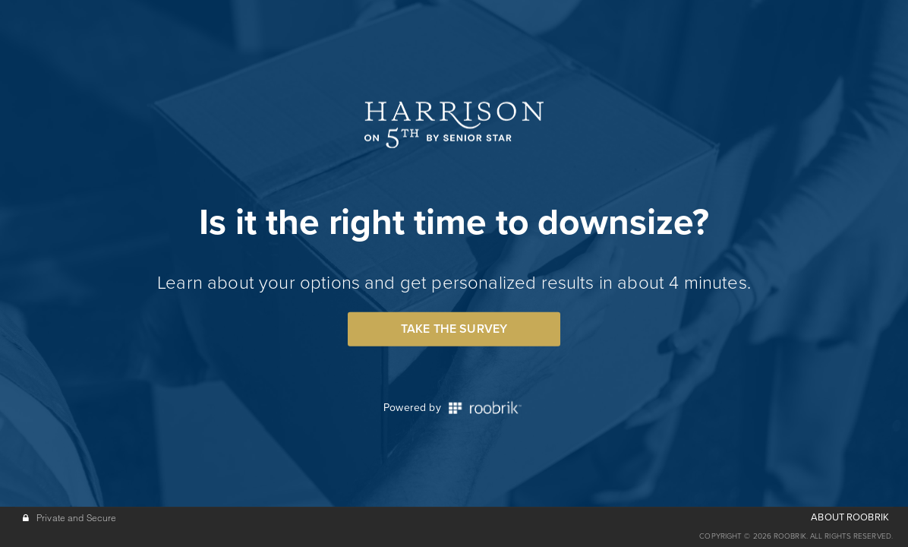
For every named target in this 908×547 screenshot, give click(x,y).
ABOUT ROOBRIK (850, 517)
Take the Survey (454, 329)
